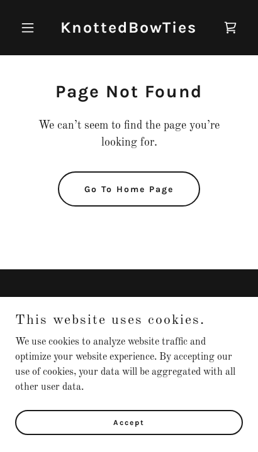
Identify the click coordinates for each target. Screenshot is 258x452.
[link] (128, 30)
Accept (129, 439)
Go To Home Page (129, 189)
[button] (32, 27)
